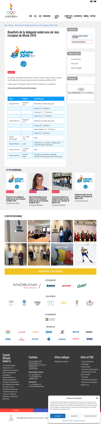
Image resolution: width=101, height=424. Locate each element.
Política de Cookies (67, 420)
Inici (30, 16)
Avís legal (40, 418)
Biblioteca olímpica (61, 361)
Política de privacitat (79, 420)
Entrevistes (76, 59)
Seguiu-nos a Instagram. (50, 271)
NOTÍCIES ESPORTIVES (79, 42)
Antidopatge (78, 16)
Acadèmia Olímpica (89, 379)
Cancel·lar (74, 416)
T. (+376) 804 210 (35, 377)
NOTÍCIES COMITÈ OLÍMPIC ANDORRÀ (80, 37)
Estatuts (85, 377)
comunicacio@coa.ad (36, 386)
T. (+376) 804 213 (35, 384)
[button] (97, 398)
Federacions (46, 16)
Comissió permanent (90, 369)
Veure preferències (90, 416)
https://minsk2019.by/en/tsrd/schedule (22, 88)
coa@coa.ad (33, 378)
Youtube (16, 410)
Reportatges (76, 68)
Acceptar (58, 416)
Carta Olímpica (88, 361)
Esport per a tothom (69, 17)
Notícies (92, 16)
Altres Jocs (57, 17)
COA (35, 16)
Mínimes (86, 16)
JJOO (39, 16)
